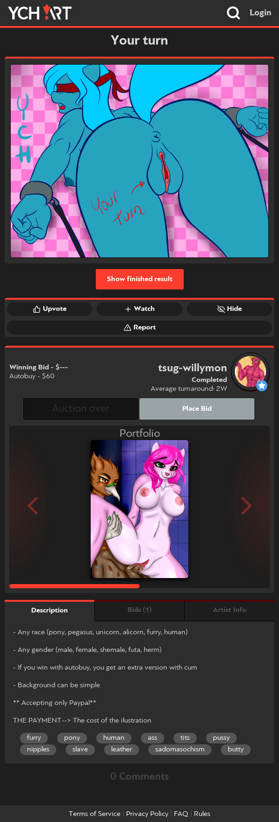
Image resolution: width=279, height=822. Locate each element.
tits (185, 738)
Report (140, 327)
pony (72, 738)
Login (261, 13)
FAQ (181, 814)
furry (34, 738)
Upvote (49, 309)
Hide (229, 309)
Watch (139, 309)
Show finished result (140, 279)
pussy (221, 738)
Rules (202, 814)
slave (80, 749)
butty (236, 749)
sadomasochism (180, 749)
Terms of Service (94, 814)
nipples (38, 749)
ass (152, 738)
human (114, 738)
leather (121, 749)
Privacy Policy (147, 814)
